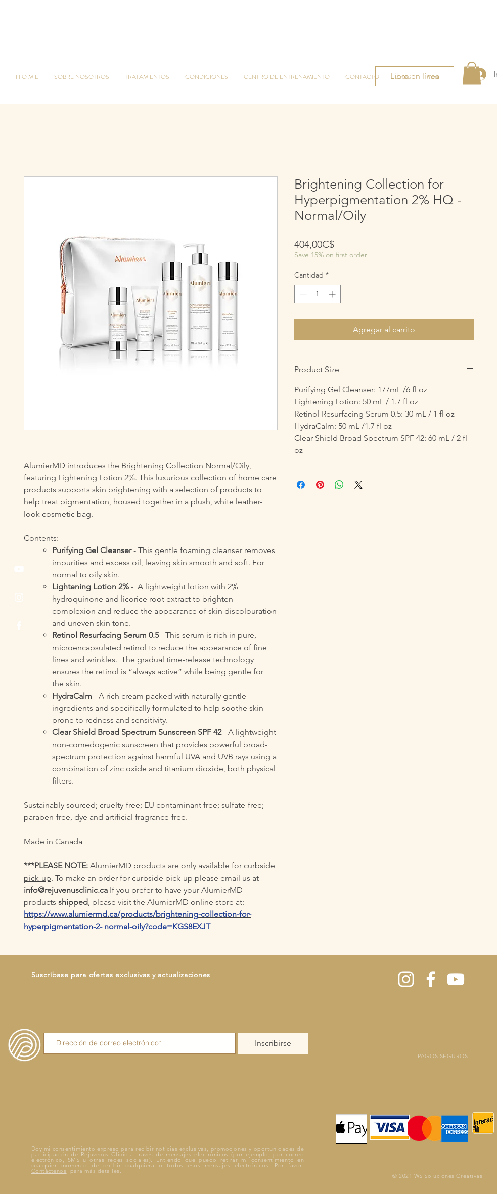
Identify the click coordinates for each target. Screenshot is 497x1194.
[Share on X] (358, 485)
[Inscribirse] (273, 1043)
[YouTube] (19, 569)
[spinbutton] (317, 294)
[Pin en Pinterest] (320, 485)
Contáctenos (49, 1170)
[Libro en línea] (414, 76)
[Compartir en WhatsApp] (339, 485)
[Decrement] (302, 294)
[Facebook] (19, 625)
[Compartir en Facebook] (301, 485)
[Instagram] (19, 597)
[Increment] (333, 294)
